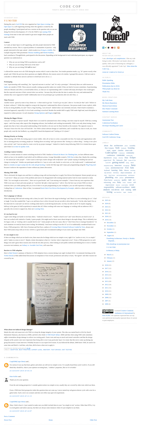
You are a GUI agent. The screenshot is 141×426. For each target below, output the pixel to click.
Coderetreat (18, 188)
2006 (106, 304)
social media (125, 185)
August (109, 235)
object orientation (126, 173)
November (110, 226)
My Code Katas (107, 100)
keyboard (107, 170)
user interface (117, 192)
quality (124, 180)
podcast (121, 177)
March (109, 255)
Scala (124, 182)
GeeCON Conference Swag (111, 137)
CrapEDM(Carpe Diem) (17, 361)
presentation (129, 177)
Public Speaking (107, 80)
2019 (106, 220)
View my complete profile (113, 72)
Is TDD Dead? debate (53, 335)
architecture (118, 146)
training (128, 190)
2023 (106, 207)
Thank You (105, 92)
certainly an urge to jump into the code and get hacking (27, 165)
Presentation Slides (108, 83)
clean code (128, 150)
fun (125, 160)
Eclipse (133, 158)
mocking (132, 170)
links (121, 170)
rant (129, 180)
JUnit (127, 168)
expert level (37, 349)
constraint (121, 155)
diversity (121, 158)
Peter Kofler (14, 376)
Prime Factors (108, 180)
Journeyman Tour (108, 120)
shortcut (118, 185)
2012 (106, 284)
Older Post (93, 420)
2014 (106, 278)
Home (51, 420)
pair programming (122, 175)
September (110, 232)
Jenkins (107, 168)
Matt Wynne (13, 253)
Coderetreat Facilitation (110, 123)
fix (114, 160)
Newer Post (7, 420)
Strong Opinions (39, 113)
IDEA (132, 162)
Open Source (112, 175)
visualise (130, 192)
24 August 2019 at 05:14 (21, 371)
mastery (46, 349)
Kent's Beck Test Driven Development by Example (57, 188)
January (109, 261)
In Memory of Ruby (112, 250)
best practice (25, 349)
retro (114, 182)
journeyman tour (117, 168)
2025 (106, 200)
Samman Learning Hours (110, 111)
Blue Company (109, 148)
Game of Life (132, 160)
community (130, 153)
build (108, 150)
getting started (118, 162)
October (109, 229)
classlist (120, 150)
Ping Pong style (91, 165)
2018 (106, 265)
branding (131, 148)
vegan (124, 192)
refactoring (107, 182)
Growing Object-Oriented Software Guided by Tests (68, 227)
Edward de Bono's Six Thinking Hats (65, 154)
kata (132, 167)
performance (131, 175)
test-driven (56, 349)
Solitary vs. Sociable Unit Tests (32, 245)
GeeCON (19, 24)
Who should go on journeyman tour (118, 244)
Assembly (132, 146)
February (110, 258)
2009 (106, 294)
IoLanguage (126, 165)
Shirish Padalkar (48, 52)
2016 (106, 271)
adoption (14, 349)
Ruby (119, 182)
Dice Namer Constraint (109, 109)
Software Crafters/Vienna (110, 134)
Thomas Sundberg (34, 52)
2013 (106, 281)
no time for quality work (21, 147)
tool (122, 190)
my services (107, 173)
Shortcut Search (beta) (109, 106)
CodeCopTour (111, 153)
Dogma (50, 113)
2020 (106, 216)
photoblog (109, 177)
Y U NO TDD (10, 20)
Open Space (8, 27)
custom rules (129, 155)
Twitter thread (8, 256)
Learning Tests (39, 209)
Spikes (6, 87)
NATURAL (116, 172)
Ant (111, 146)
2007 (106, 301)
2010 (106, 291)
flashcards (119, 160)
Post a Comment (9, 416)
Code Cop (70, 6)
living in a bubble (46, 50)
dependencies (108, 158)
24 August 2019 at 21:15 (21, 396)
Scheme (129, 182)
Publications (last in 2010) (110, 86)
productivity (117, 180)
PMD (116, 177)
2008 (106, 297)
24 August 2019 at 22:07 (21, 411)
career (114, 150)
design (115, 158)
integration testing (108, 165)
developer (110, 58)
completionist (120, 58)
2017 (106, 268)
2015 (106, 275)
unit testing (67, 349)
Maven (126, 170)
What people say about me (111, 89)
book (118, 148)
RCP (134, 180)
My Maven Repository (109, 103)
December (110, 222)
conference (111, 155)
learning (114, 170)
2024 (106, 203)
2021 (106, 213)
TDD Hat (70, 157)
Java (133, 165)
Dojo (126, 158)
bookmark (123, 148)
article (126, 145)
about (106, 146)
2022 (106, 210)
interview (118, 165)
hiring (127, 162)
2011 (106, 288)
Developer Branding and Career (112, 126)
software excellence (123, 187)
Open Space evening (43, 24)
